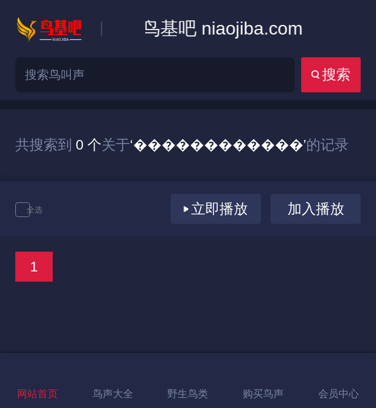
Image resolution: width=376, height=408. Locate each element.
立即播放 (215, 208)
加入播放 (316, 208)
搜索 (330, 74)
